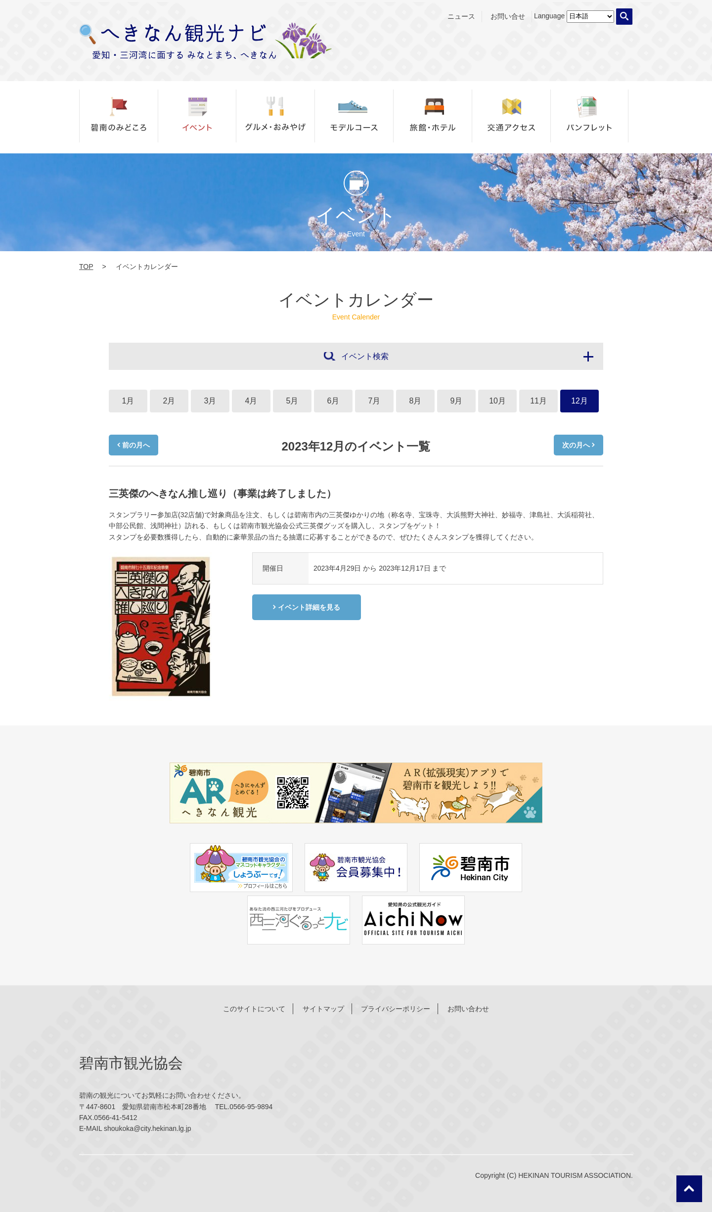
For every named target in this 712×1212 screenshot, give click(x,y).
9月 (456, 401)
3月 (210, 401)
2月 (169, 401)
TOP (86, 266)
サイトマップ (323, 1009)
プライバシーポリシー (395, 1009)
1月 (128, 401)
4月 (251, 401)
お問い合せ (507, 16)
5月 (292, 401)
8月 (415, 401)
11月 (538, 401)
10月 (497, 401)
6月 (333, 401)
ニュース (461, 16)
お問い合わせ (468, 1009)
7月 (374, 401)
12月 (579, 401)
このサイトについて (254, 1009)
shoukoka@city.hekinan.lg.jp (147, 1128)
